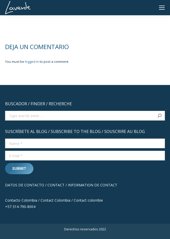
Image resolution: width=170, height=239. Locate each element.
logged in (32, 61)
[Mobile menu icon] (162, 8)
